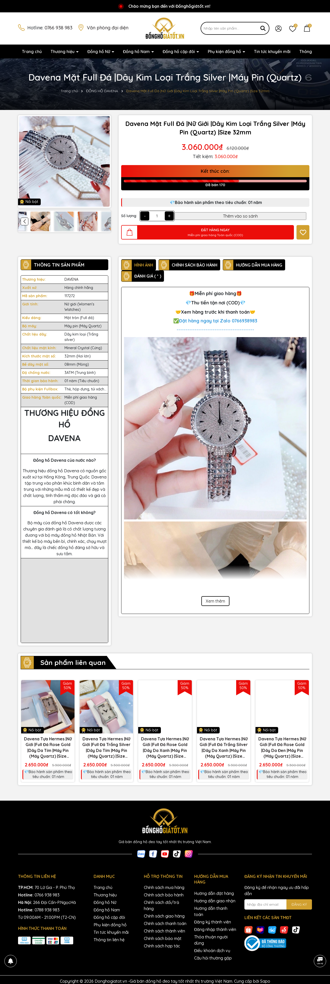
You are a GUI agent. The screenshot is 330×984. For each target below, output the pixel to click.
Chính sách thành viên (164, 931)
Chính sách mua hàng (164, 887)
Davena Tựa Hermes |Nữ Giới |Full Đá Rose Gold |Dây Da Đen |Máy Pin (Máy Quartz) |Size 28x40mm (282, 747)
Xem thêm (215, 601)
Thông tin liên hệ (109, 939)
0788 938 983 (47, 909)
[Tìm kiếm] (263, 28)
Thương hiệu (63, 51)
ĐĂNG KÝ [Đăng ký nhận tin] (299, 904)
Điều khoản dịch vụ (212, 950)
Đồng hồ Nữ (99, 51)
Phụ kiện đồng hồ (225, 51)
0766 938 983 (58, 28)
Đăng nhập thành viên (215, 929)
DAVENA (71, 279)
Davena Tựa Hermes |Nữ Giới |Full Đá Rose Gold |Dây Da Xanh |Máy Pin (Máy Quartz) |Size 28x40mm (165, 747)
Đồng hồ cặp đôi (179, 51)
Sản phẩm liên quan (73, 662)
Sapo (265, 981)
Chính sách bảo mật (163, 938)
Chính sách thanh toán (165, 923)
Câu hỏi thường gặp (213, 958)
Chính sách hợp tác (162, 945)
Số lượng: (129, 215)
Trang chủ (32, 51)
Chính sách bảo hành (164, 894)
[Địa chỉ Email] (278, 904)
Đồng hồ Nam (137, 51)
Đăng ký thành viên (212, 922)
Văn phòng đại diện (107, 28)
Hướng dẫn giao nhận (214, 900)
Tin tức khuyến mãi (272, 51)
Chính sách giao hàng (164, 916)
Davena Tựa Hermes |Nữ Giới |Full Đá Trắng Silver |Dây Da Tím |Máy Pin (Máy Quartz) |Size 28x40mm (106, 747)
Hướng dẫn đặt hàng (214, 893)
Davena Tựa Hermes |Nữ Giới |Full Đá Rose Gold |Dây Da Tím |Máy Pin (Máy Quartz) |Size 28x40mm (48, 747)
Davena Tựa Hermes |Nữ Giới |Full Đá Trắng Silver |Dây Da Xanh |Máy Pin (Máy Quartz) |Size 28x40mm (224, 747)
